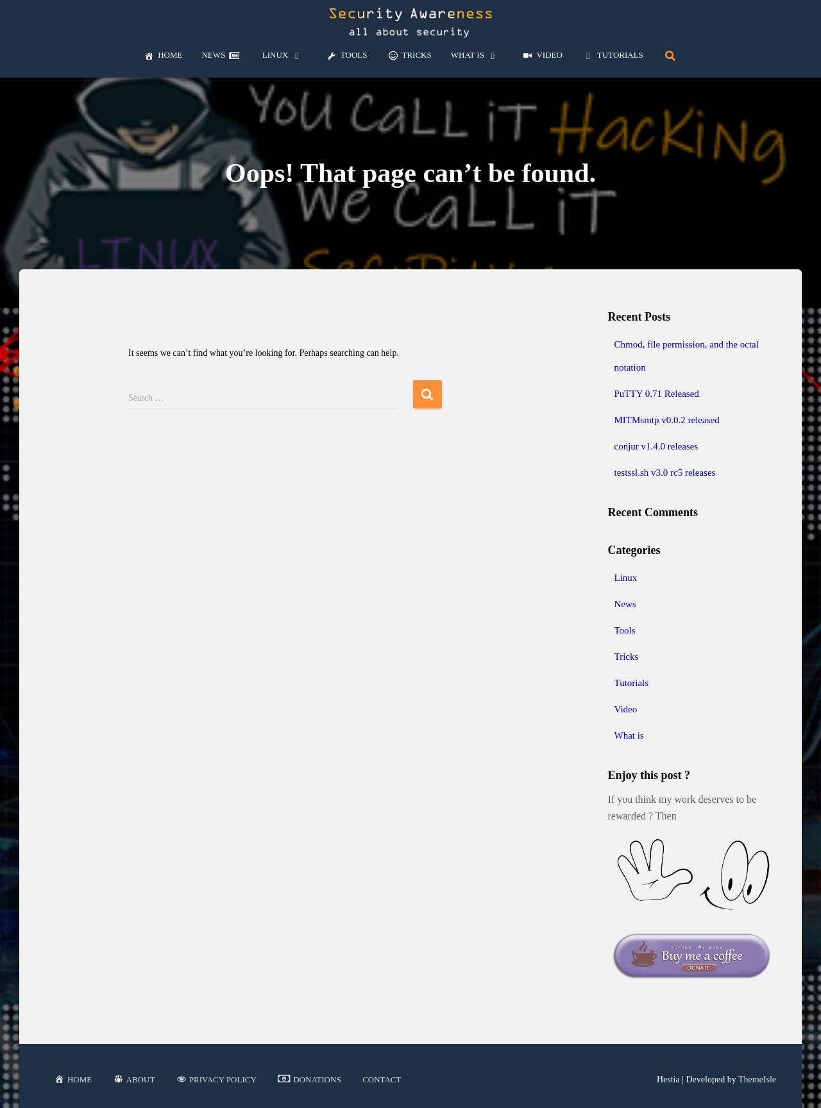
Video (626, 709)
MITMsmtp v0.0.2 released (667, 420)
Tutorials (631, 683)
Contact (381, 1079)
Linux (626, 578)
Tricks (626, 656)
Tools (625, 630)
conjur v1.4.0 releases (656, 446)
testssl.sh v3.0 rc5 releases (665, 472)
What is (629, 735)
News (625, 604)
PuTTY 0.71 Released (656, 394)
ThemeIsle (757, 1079)
